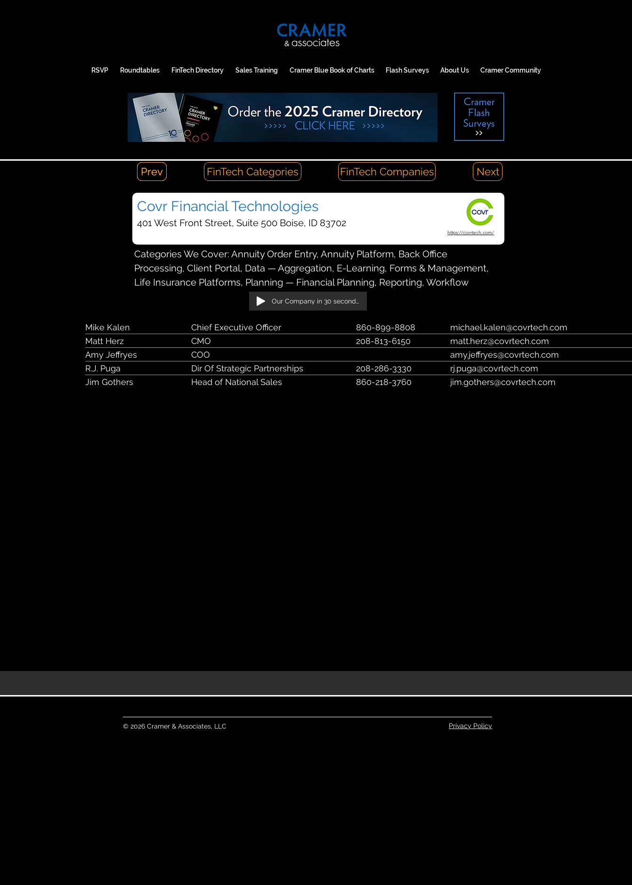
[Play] (261, 301)
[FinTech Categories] (252, 171)
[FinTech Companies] (387, 171)
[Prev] (152, 171)
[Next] (487, 171)
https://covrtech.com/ (470, 232)
